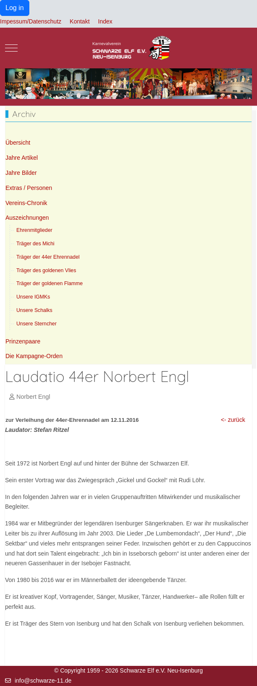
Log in (14, 7)
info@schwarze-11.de (43, 680)
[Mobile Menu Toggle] (11, 48)
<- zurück (233, 419)
